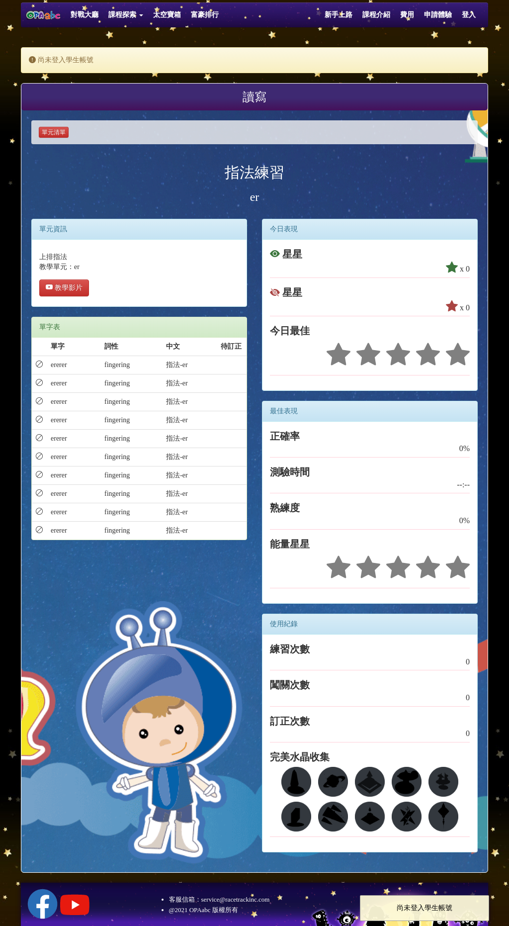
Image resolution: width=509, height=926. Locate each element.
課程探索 (125, 14)
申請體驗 (438, 14)
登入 (469, 14)
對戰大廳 (84, 14)
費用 (407, 14)
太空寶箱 (167, 14)
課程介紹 (376, 14)
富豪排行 (205, 14)
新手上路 (338, 14)
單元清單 (54, 132)
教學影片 (64, 287)
